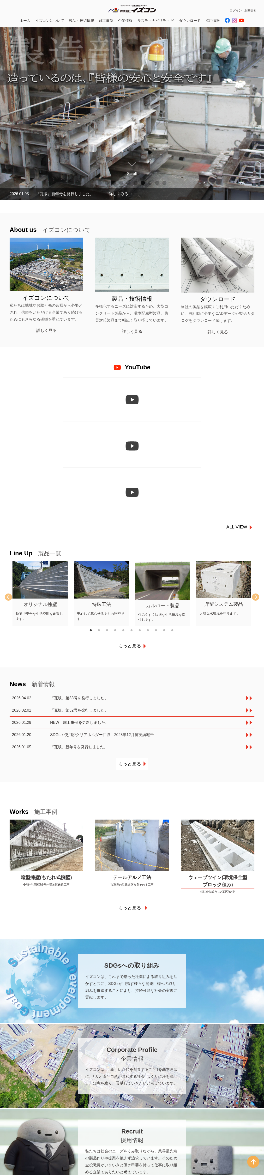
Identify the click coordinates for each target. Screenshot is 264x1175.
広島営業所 (116, 1138)
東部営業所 (39, 1158)
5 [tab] (128, 183)
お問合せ (250, 10)
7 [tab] (142, 183)
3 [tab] (114, 183)
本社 (20, 1138)
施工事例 (106, 20)
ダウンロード (190, 20)
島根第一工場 (41, 1168)
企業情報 (125, 20)
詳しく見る (46, 330)
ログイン (235, 10)
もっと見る (129, 553)
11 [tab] (175, 537)
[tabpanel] (132, 113)
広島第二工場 (118, 1154)
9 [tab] (157, 183)
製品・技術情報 (81, 20)
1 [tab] (99, 183)
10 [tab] (164, 183)
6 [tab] (135, 183)
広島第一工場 (118, 1149)
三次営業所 (116, 1143)
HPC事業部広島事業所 (125, 1159)
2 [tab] (106, 183)
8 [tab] (150, 183)
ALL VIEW (236, 434)
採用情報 (212, 20)
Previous (12, 504)
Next (252, 504)
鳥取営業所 (116, 1168)
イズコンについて (49, 20)
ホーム (25, 20)
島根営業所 (39, 1153)
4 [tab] (121, 183)
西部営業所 (39, 1163)
